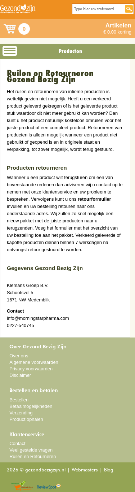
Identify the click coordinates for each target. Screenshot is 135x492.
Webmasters (85, 470)
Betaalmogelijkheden (30, 406)
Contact (17, 443)
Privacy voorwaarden (31, 368)
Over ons (18, 355)
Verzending (20, 412)
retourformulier (94, 199)
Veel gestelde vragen (31, 450)
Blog (108, 470)
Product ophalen (26, 419)
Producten (70, 51)
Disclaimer (20, 375)
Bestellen (18, 399)
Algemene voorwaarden (33, 362)
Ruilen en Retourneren (32, 456)
